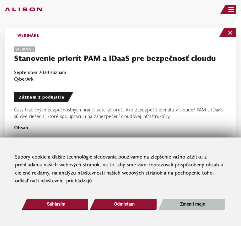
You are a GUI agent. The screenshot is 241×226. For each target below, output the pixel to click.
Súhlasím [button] (56, 204)
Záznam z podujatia (41, 97)
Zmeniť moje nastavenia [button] (192, 206)
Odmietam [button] (124, 204)
